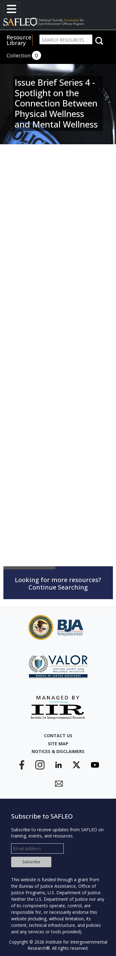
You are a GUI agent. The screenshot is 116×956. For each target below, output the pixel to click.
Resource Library (19, 40)
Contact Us (58, 735)
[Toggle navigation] (11, 9)
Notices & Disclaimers (58, 751)
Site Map (58, 744)
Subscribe (31, 861)
